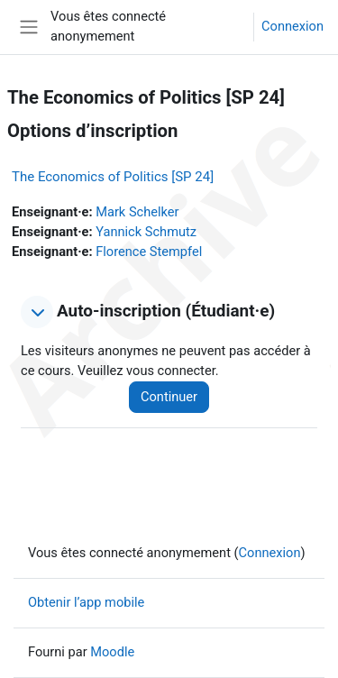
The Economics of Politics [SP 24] (113, 177)
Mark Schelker (137, 212)
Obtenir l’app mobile (86, 602)
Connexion (292, 26)
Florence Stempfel (149, 251)
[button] (37, 312)
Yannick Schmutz (146, 232)
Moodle (112, 652)
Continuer (169, 397)
